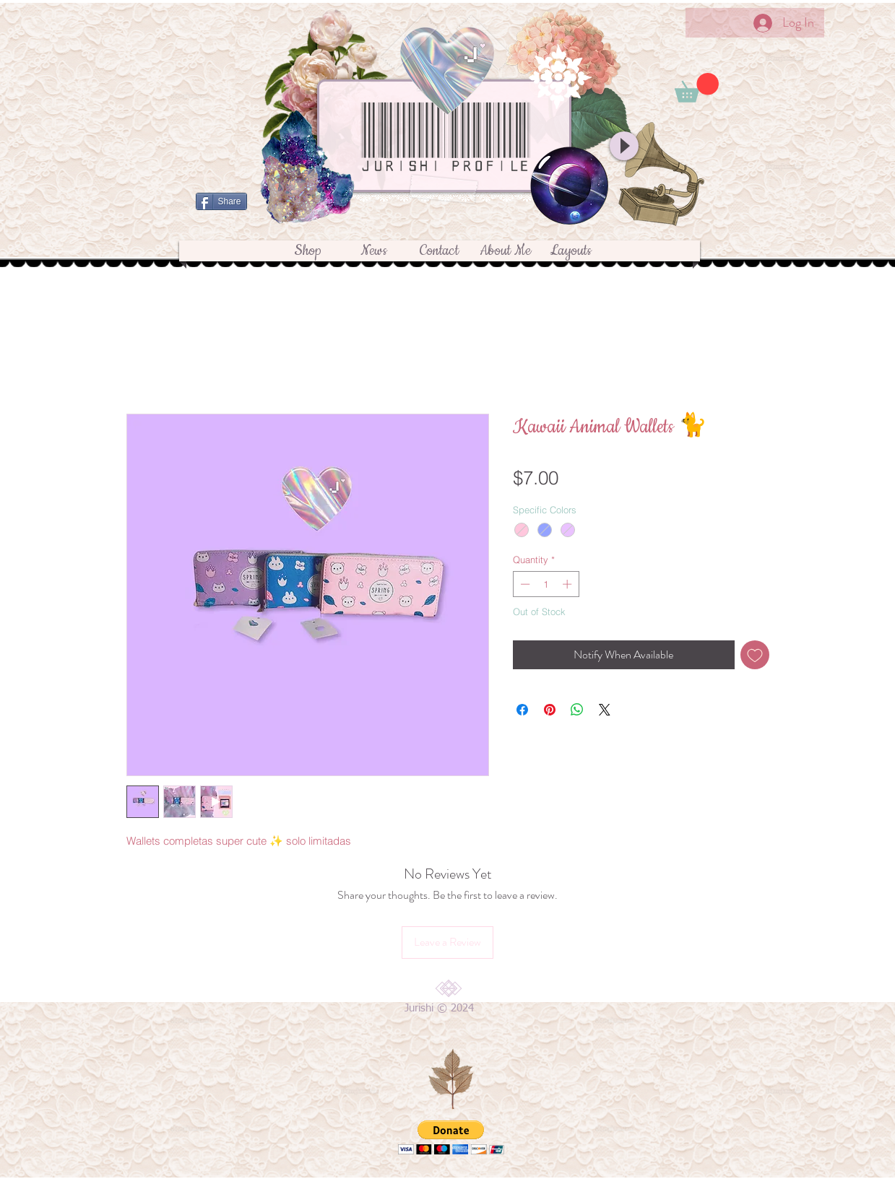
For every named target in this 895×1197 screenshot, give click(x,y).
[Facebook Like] (440, 225)
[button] (697, 88)
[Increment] (568, 584)
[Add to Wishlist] (754, 654)
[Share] (221, 201)
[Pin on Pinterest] (549, 709)
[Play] (624, 145)
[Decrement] (523, 584)
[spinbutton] (546, 584)
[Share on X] (604, 709)
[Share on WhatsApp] (577, 709)
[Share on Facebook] (522, 709)
